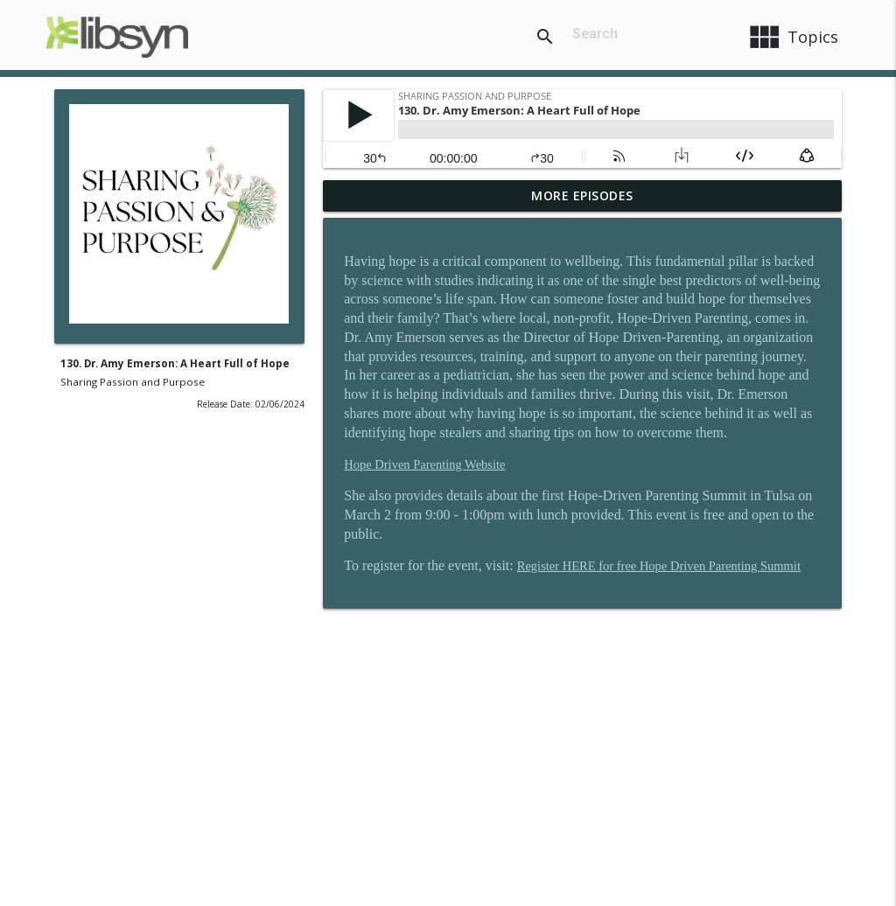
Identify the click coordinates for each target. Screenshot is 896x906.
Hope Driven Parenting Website (424, 464)
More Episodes (582, 195)
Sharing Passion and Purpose (132, 381)
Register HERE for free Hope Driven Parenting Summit (659, 566)
